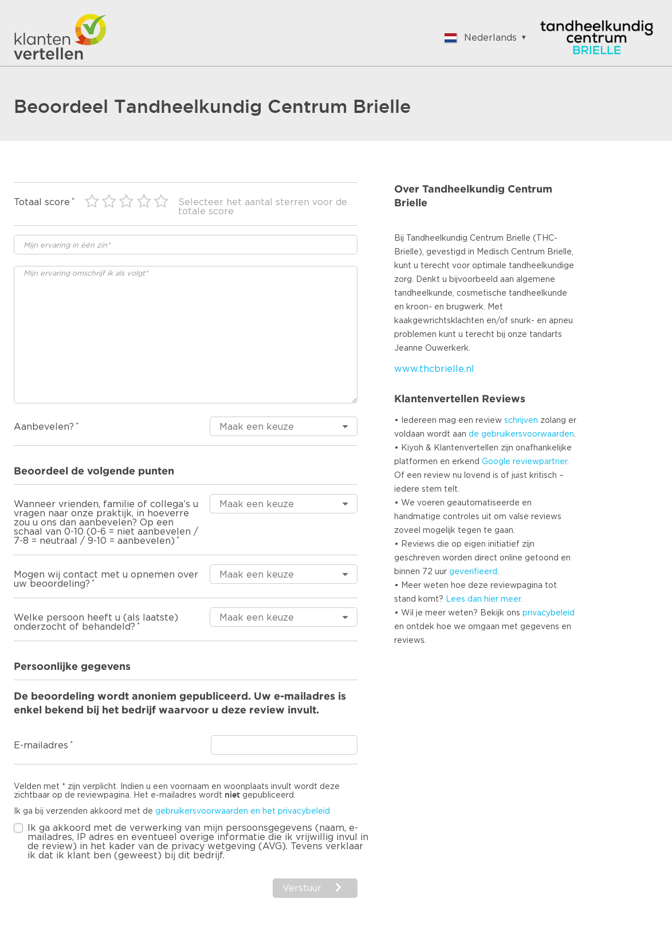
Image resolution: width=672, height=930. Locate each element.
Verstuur (301, 888)
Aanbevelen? (44, 426)
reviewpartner (540, 462)
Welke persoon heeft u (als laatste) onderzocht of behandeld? (96, 622)
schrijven (521, 421)
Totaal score (42, 202)
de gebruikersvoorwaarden (521, 434)
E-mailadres (41, 745)
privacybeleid (548, 613)
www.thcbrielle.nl (434, 369)
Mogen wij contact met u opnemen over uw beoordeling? (106, 579)
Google (496, 462)
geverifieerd (473, 572)
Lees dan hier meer (483, 599)
